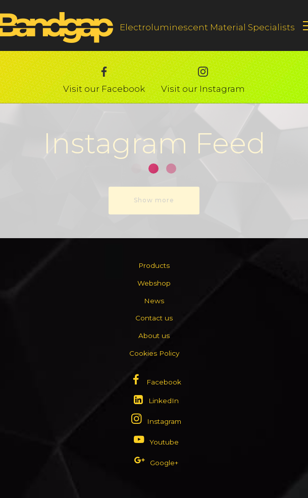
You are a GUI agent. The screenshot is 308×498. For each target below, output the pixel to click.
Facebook (163, 382)
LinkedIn (163, 401)
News (154, 301)
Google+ (164, 463)
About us (154, 335)
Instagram (164, 421)
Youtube (164, 442)
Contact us (154, 318)
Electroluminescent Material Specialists (207, 27)
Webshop (154, 283)
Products (154, 265)
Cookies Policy (154, 353)
